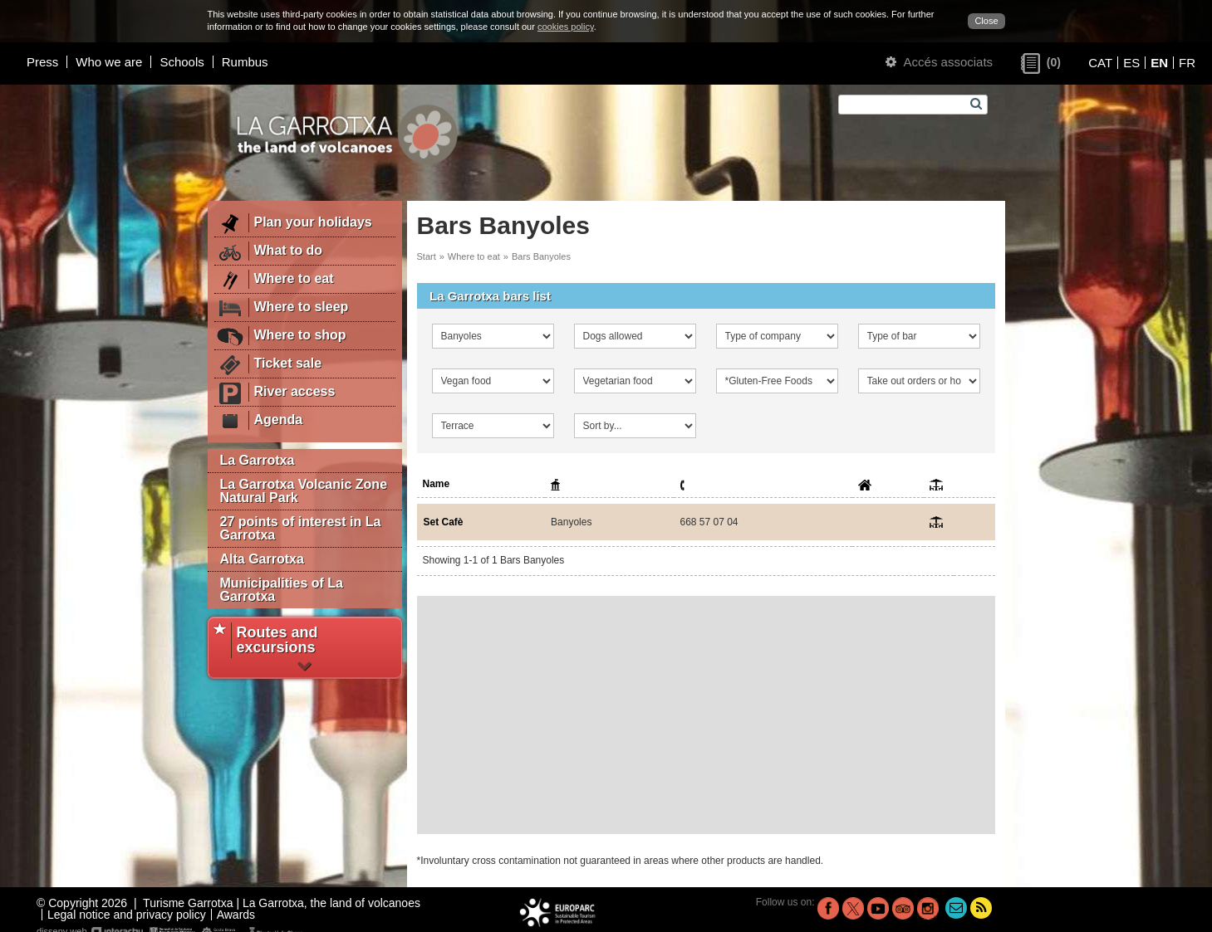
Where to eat (474, 256)
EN (1159, 63)
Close (986, 21)
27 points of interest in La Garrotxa (300, 528)
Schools (181, 62)
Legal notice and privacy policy (126, 914)
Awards (236, 914)
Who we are (109, 62)
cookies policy (565, 27)
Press (42, 62)
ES (1131, 63)
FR (1187, 63)
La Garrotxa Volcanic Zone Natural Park (304, 491)
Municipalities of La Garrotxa (281, 589)
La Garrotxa (257, 460)
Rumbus (245, 62)
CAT (1100, 63)
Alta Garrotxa (262, 559)
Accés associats (939, 62)
